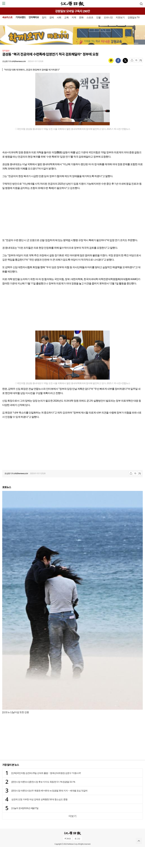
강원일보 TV (133, 17)
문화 (81, 17)
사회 (59, 17)
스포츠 (89, 17)
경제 (51, 17)
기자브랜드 (20, 17)
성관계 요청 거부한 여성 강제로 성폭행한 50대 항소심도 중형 (39, 799)
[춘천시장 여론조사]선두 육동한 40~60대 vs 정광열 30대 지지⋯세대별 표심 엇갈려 (49, 790)
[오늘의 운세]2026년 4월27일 (24, 808)
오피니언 (108, 17)
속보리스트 (7, 17)
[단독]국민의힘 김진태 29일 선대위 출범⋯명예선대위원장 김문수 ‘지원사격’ (46, 772)
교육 (66, 17)
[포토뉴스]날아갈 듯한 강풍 (15, 712)
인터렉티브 (34, 17)
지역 (74, 17)
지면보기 (120, 17)
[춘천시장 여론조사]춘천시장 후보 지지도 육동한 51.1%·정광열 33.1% (43, 781)
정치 (44, 17)
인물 (98, 17)
